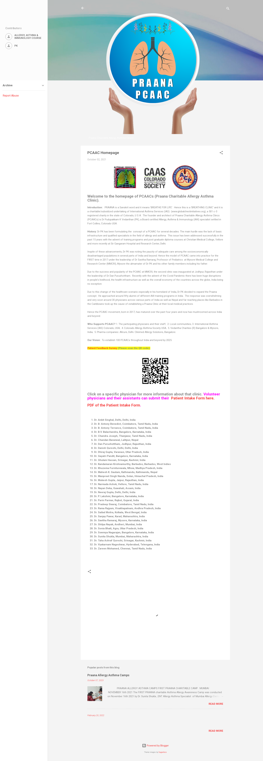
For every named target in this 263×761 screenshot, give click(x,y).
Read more (216, 703)
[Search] (228, 9)
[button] (221, 153)
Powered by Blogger (155, 745)
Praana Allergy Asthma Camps (108, 675)
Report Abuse (11, 95)
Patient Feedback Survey (102, 348)
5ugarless (163, 752)
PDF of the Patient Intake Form (113, 405)
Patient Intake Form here (192, 398)
